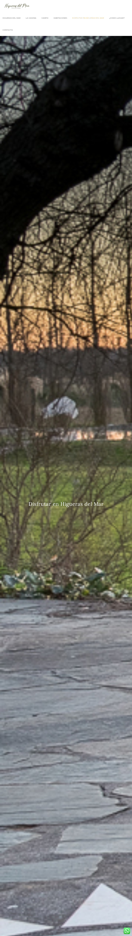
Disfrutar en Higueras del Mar (88, 18)
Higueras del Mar (12, 18)
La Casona (31, 18)
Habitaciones (60, 18)
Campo (45, 18)
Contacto (8, 30)
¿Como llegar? (117, 18)
